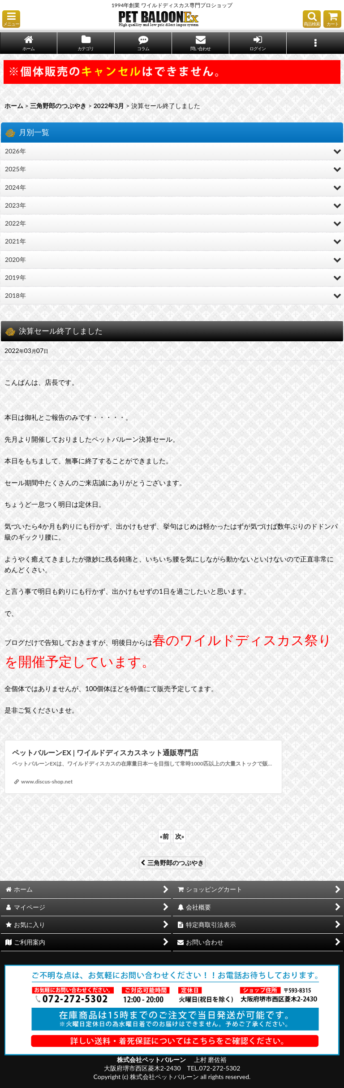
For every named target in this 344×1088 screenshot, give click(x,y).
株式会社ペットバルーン (152, 1059)
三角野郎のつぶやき (172, 862)
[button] (11, 19)
